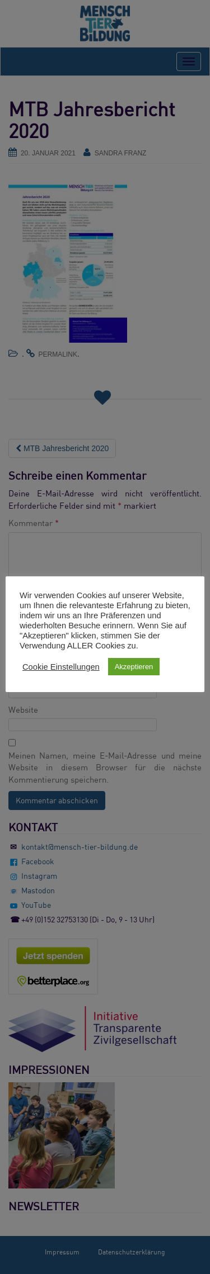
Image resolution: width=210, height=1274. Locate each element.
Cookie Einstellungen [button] (61, 666)
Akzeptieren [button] (134, 666)
